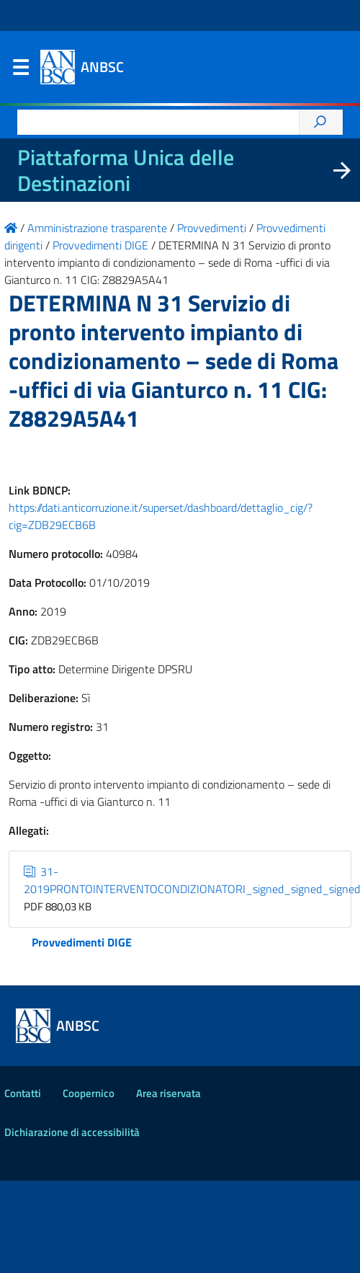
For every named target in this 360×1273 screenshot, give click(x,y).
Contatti (22, 1093)
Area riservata (168, 1093)
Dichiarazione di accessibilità (72, 1132)
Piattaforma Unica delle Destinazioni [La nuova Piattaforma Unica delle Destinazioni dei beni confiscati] (125, 170)
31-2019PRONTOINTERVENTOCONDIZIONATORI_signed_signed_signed (192, 880)
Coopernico (88, 1093)
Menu (20, 71)
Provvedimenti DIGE (82, 942)
